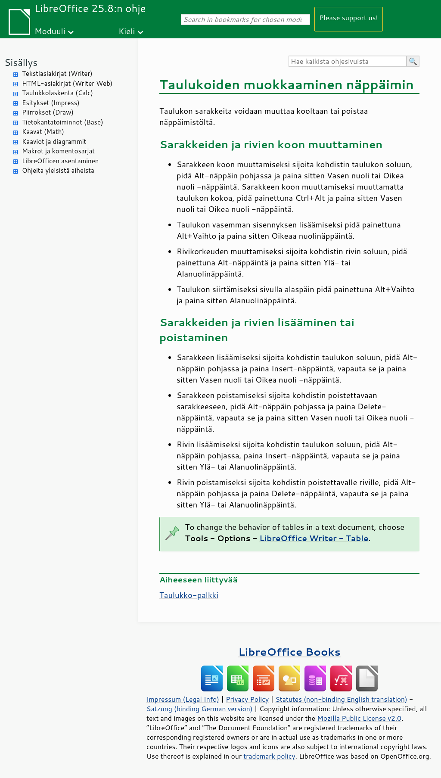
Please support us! (348, 17)
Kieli (126, 31)
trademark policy (269, 756)
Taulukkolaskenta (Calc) (57, 92)
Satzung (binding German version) (199, 708)
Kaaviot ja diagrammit (54, 141)
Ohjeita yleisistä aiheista (58, 170)
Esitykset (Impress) (51, 102)
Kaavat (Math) (43, 131)
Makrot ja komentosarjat (58, 151)
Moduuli (49, 31)
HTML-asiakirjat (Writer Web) (67, 83)
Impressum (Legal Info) (182, 699)
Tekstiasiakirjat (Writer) (57, 73)
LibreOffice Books (289, 651)
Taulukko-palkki (188, 595)
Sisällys (20, 62)
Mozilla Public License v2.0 (359, 718)
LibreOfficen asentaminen (60, 160)
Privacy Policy (247, 699)
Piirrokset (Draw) (48, 112)
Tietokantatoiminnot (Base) (62, 122)
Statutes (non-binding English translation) (341, 699)
